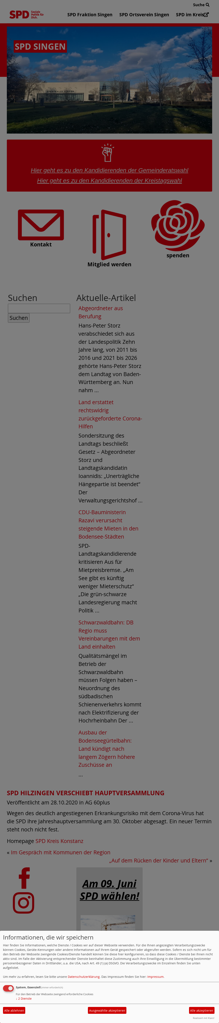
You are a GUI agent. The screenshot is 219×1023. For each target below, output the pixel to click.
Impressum (155, 977)
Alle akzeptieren (201, 1010)
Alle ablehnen (14, 1010)
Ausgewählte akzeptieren (107, 1010)
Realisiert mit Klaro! (203, 1018)
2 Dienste (24, 998)
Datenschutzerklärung (84, 977)
